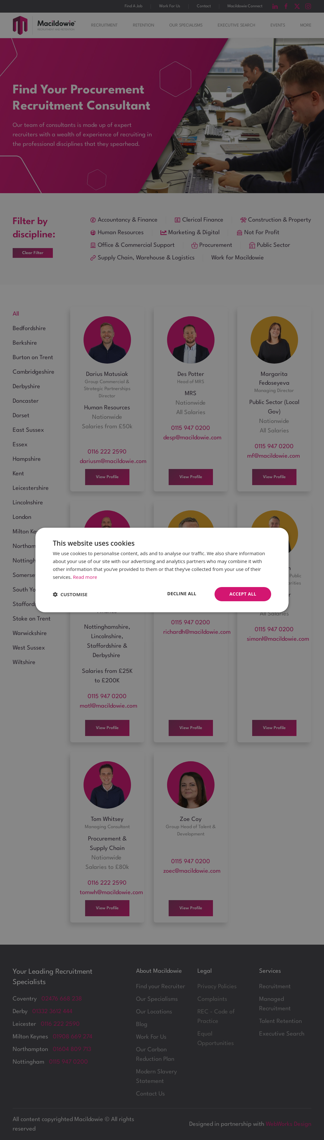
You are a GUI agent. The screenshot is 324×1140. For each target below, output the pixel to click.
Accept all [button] (242, 594)
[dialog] (162, 570)
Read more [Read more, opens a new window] (85, 577)
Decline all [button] (181, 594)
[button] (70, 594)
